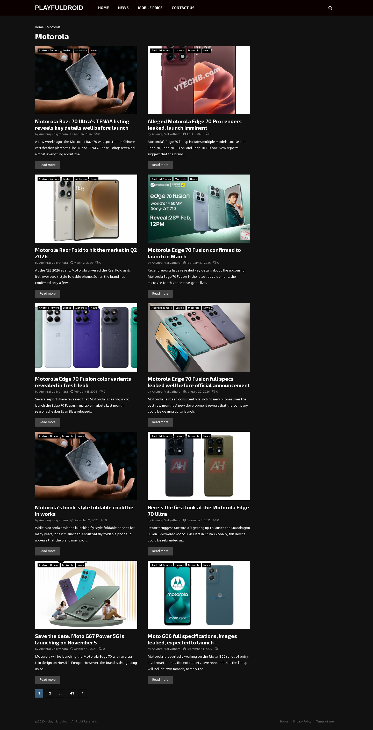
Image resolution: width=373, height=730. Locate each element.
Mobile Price (150, 7)
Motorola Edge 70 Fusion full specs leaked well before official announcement (199, 382)
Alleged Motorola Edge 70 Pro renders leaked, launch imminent (195, 124)
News (123, 7)
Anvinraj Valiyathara (53, 134)
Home (103, 7)
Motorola (81, 50)
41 (72, 694)
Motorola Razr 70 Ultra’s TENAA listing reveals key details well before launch (82, 124)
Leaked (67, 50)
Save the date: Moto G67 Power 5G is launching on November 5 (79, 639)
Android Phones (161, 179)
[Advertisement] (299, 58)
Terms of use (325, 721)
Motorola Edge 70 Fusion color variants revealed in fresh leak (83, 382)
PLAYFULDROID (59, 7)
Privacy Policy (302, 721)
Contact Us (183, 7)
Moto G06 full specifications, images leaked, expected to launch (192, 639)
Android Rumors (49, 50)
